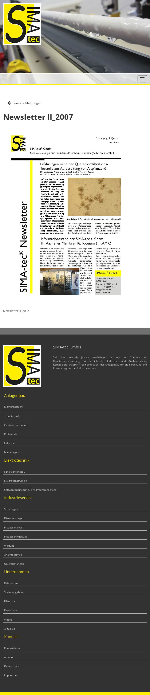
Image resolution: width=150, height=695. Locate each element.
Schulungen (11, 509)
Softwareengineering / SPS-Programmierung (30, 490)
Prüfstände (10, 434)
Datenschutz (11, 666)
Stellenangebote (13, 592)
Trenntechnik (12, 416)
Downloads (10, 610)
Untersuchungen (14, 564)
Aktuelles (9, 628)
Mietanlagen (11, 452)
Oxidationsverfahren (16, 425)
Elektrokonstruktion (15, 481)
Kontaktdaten (12, 648)
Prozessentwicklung (15, 536)
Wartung (9, 545)
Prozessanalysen (14, 527)
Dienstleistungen (14, 518)
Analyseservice (13, 555)
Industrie (9, 443)
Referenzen (11, 583)
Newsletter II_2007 (16, 311)
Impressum (10, 675)
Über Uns (9, 601)
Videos (8, 619)
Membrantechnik (14, 407)
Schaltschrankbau (14, 471)
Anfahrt (8, 657)
